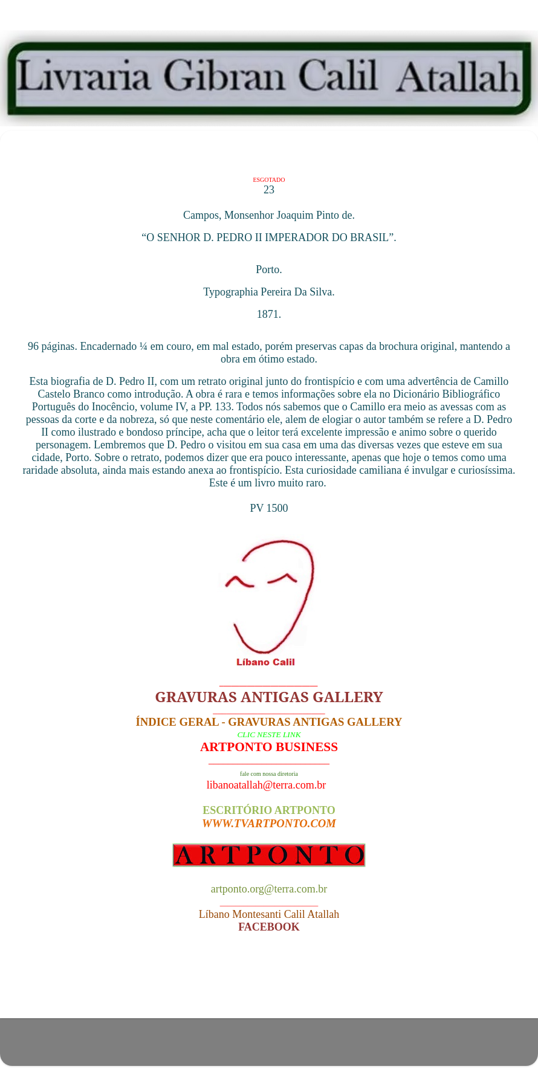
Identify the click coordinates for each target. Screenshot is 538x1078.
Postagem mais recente (81, 986)
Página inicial (272, 986)
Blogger (341, 1047)
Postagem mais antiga (460, 986)
